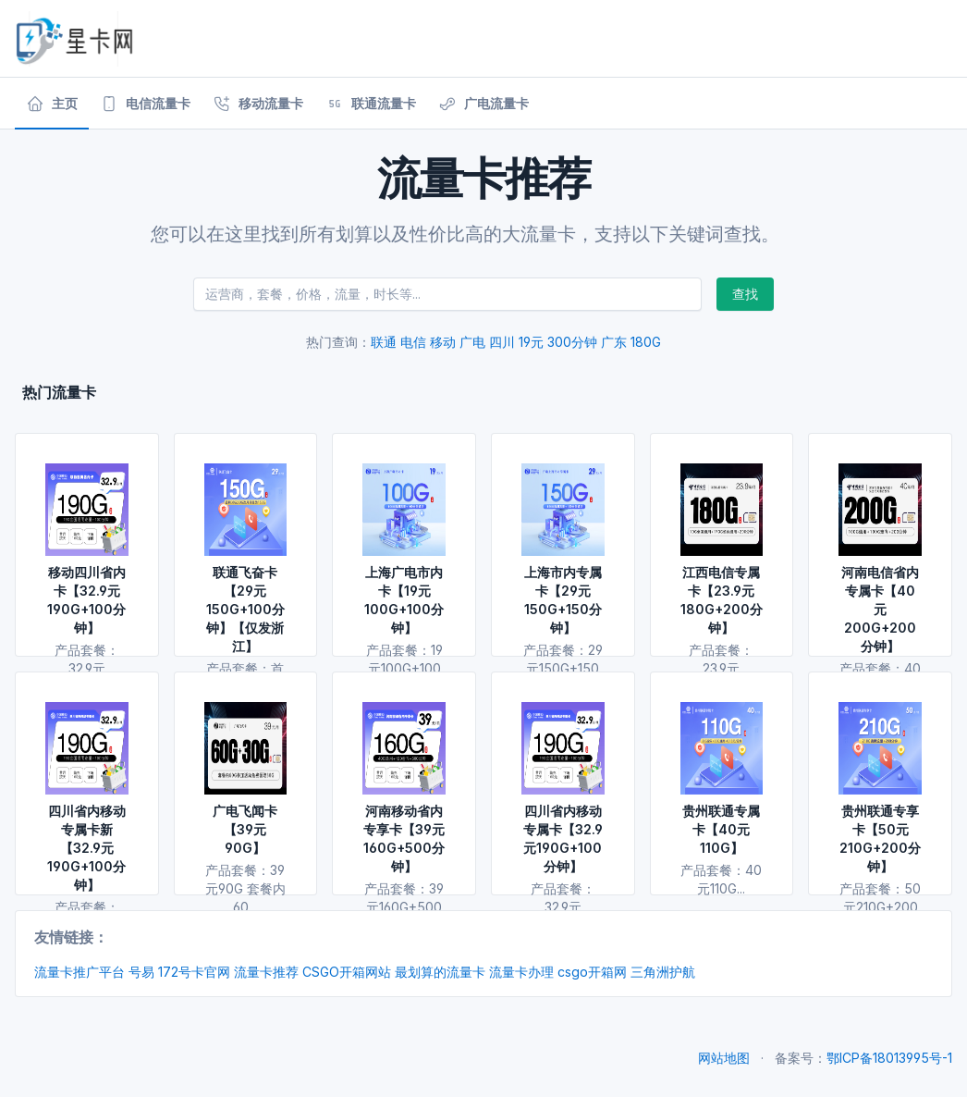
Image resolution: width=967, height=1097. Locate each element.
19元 (531, 342)
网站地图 (724, 1058)
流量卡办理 (521, 972)
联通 (384, 342)
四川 (502, 342)
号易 (141, 972)
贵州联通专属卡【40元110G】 (721, 829)
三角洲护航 (662, 972)
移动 (443, 342)
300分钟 (572, 342)
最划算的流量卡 (440, 972)
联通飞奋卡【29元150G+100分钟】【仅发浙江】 (245, 609)
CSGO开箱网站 (346, 972)
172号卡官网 (194, 972)
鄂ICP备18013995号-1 (889, 1058)
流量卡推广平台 (79, 972)
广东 (614, 342)
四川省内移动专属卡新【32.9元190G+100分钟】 (86, 848)
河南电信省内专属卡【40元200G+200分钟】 (880, 609)
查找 (745, 294)
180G (645, 342)
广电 (472, 342)
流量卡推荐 (266, 972)
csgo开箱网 (592, 972)
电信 (413, 342)
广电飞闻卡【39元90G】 (245, 829)
